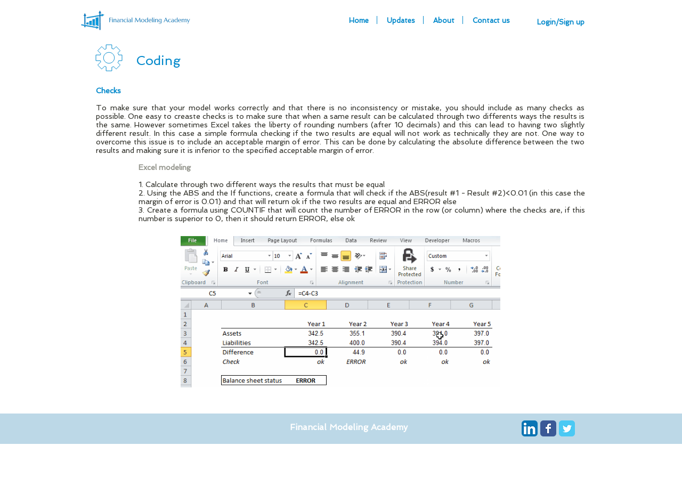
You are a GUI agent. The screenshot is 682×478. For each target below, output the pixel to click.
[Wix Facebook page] (548, 428)
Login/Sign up (560, 22)
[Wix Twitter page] (567, 428)
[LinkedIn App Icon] (530, 428)
